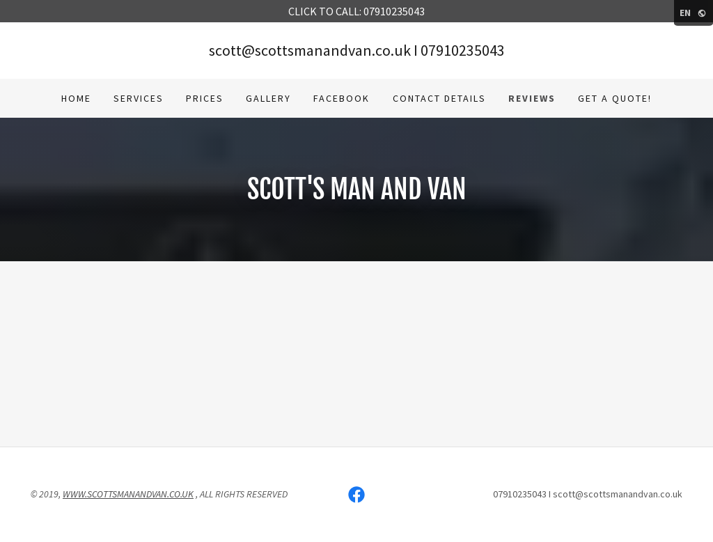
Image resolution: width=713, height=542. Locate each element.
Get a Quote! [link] (615, 98)
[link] (356, 495)
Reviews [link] (532, 98)
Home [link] (76, 98)
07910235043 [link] (463, 50)
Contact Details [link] (439, 98)
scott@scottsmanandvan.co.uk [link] (310, 50)
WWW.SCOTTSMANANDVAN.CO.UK (128, 494)
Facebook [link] (341, 98)
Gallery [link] (268, 98)
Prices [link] (205, 98)
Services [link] (138, 98)
